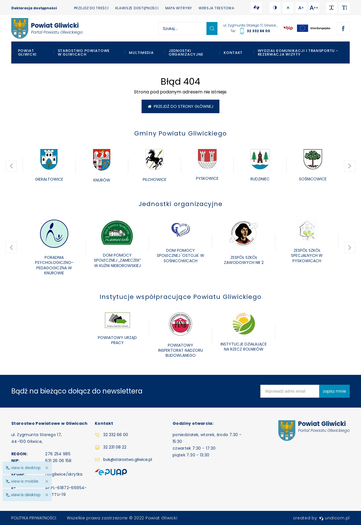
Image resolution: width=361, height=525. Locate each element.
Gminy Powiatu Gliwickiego (180, 133)
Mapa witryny (178, 8)
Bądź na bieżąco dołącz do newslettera (76, 391)
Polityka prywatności (33, 518)
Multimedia (141, 52)
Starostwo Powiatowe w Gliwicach (84, 52)
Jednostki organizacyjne (186, 52)
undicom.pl (334, 518)
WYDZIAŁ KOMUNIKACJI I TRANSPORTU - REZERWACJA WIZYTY (298, 52)
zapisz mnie (334, 391)
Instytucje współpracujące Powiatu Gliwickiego (180, 296)
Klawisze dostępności (137, 8)
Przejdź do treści (91, 8)
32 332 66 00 (258, 31)
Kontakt (233, 52)
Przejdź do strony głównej (180, 106)
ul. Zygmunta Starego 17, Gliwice (250, 25)
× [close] (47, 495)
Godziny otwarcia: (193, 423)
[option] (49, 166)
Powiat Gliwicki (27, 52)
